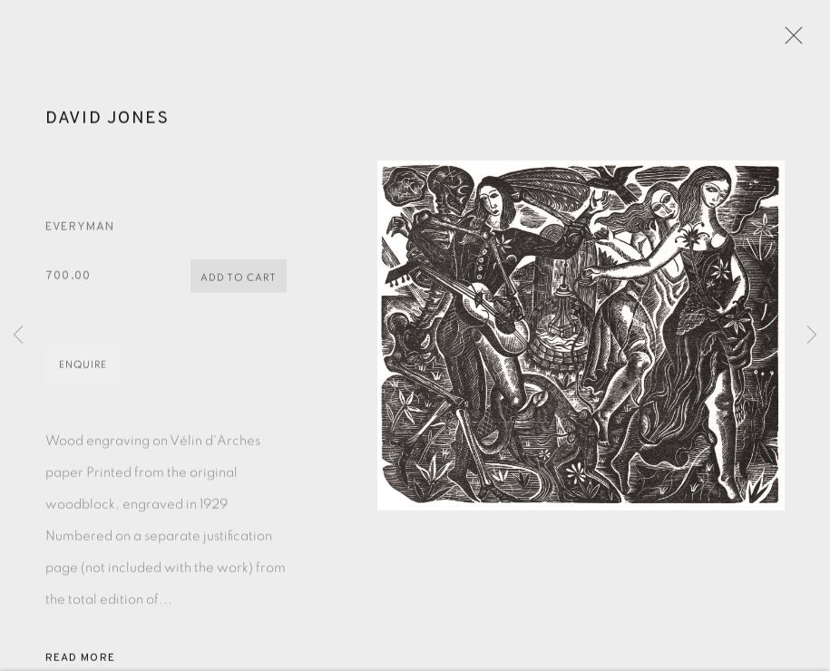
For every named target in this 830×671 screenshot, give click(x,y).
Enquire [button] (83, 369)
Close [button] (789, 40)
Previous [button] (18, 335)
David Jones (107, 122)
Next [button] (812, 335)
